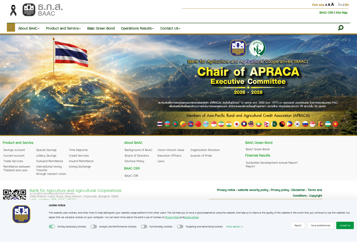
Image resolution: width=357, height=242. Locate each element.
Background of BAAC (138, 150)
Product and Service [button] (63, 28)
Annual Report (288, 162)
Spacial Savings (46, 150)
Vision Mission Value (171, 150)
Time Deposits (78, 150)
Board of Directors (137, 155)
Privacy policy (280, 190)
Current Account (13, 155)
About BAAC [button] (29, 28)
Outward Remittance (49, 161)
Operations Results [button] (137, 28)
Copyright (315, 196)
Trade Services (13, 161)
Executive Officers (169, 155)
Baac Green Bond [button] (101, 28)
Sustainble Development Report (262, 164)
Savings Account (14, 150)
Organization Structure (205, 150)
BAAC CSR (326, 12)
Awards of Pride (201, 155)
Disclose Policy (134, 161)
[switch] (52, 226)
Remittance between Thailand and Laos (16, 168)
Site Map (341, 12)
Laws (161, 161)
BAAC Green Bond (258, 149)
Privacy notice (226, 190)
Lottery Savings (46, 155)
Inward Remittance (81, 161)
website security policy (253, 190)
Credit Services (79, 155)
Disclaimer (298, 190)
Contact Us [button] (170, 28)
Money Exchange (80, 166)
